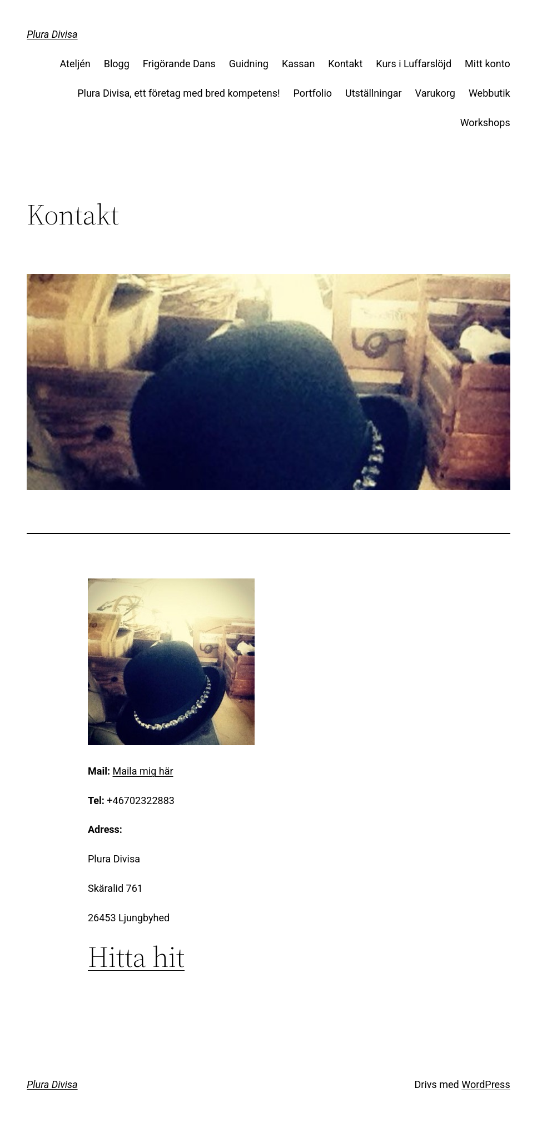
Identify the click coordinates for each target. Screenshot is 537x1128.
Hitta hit (136, 956)
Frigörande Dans (179, 63)
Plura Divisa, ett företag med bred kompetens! (178, 93)
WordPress (485, 1084)
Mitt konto (487, 63)
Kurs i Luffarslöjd (413, 63)
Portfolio (313, 93)
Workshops (485, 122)
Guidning (248, 63)
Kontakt (345, 63)
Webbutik (489, 93)
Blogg (117, 63)
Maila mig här (142, 771)
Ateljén (75, 63)
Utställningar (373, 93)
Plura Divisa (52, 34)
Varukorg (435, 93)
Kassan (298, 63)
